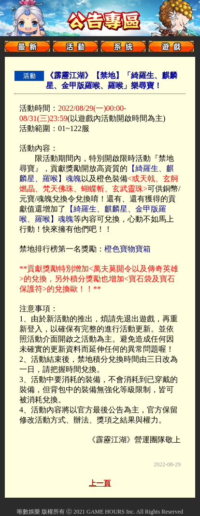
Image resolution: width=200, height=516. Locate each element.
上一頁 (100, 483)
